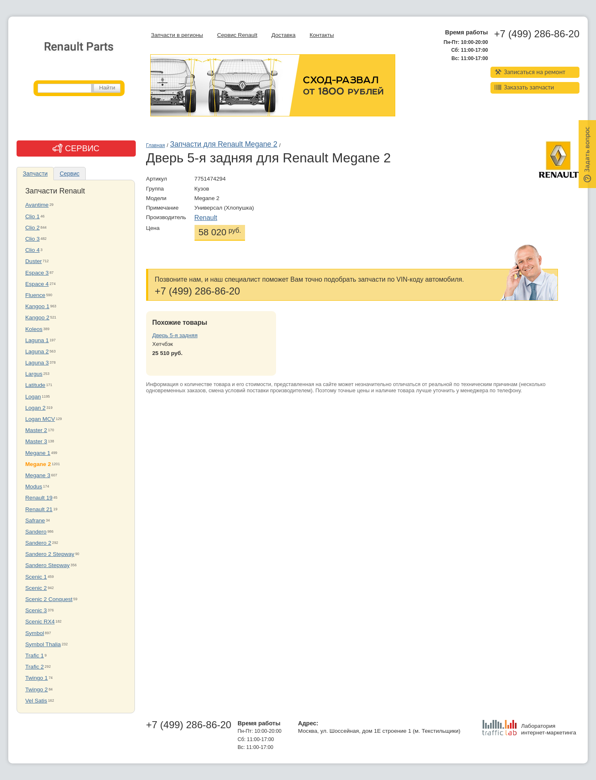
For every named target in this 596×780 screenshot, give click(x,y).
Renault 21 (39, 509)
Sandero (35, 532)
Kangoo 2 (37, 317)
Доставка (284, 35)
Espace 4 (37, 284)
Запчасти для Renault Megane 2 (223, 144)
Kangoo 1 (37, 306)
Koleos (34, 329)
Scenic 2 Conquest (48, 599)
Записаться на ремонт (530, 72)
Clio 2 (32, 228)
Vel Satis (36, 701)
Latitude (35, 385)
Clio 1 (32, 216)
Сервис (69, 173)
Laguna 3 (37, 363)
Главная (155, 145)
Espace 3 (37, 273)
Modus (33, 486)
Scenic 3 (36, 610)
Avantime (36, 205)
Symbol (34, 633)
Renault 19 (39, 498)
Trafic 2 (34, 667)
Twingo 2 (36, 689)
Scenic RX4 (40, 621)
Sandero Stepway (47, 565)
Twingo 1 (36, 678)
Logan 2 (35, 408)
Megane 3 (37, 475)
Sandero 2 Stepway (49, 554)
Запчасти (35, 173)
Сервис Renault (237, 35)
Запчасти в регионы (177, 35)
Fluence (35, 295)
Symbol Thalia (43, 644)
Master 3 (36, 441)
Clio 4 (32, 250)
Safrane (35, 520)
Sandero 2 (38, 543)
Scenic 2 (36, 588)
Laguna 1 (37, 340)
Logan (33, 397)
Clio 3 (32, 239)
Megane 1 (37, 453)
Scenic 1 (36, 577)
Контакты (322, 35)
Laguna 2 (37, 351)
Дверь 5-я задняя (174, 335)
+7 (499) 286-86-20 (536, 34)
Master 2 (36, 430)
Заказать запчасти (524, 87)
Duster (33, 261)
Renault (206, 217)
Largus (34, 374)
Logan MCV (40, 419)
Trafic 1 (34, 655)
